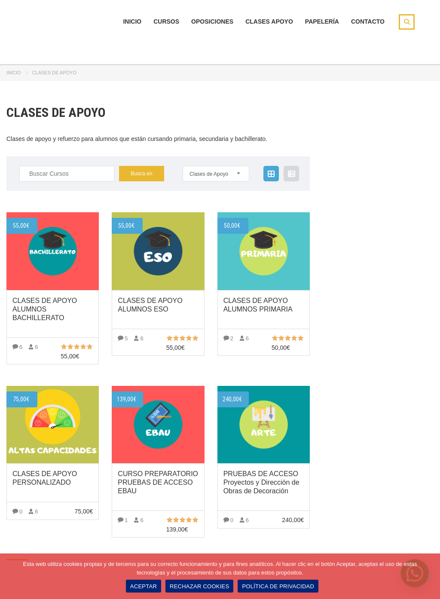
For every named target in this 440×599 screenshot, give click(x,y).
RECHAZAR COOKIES (199, 586)
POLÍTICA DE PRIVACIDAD (278, 586)
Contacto (368, 21)
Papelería (322, 21)
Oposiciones (212, 21)
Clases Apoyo (269, 21)
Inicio (132, 21)
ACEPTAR (143, 586)
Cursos (166, 21)
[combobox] (216, 173)
